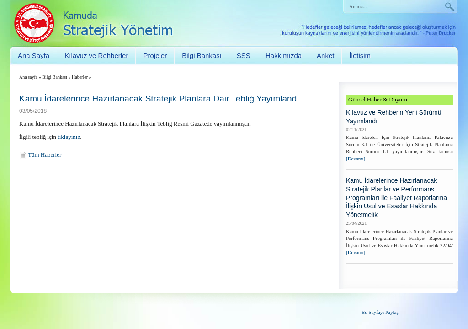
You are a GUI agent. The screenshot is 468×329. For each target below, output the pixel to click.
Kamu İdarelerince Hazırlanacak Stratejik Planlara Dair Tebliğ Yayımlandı (159, 98)
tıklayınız (69, 136)
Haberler (80, 77)
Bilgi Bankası (202, 55)
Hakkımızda (284, 55)
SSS (243, 55)
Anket (325, 55)
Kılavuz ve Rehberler (96, 55)
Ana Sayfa (33, 55)
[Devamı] (355, 158)
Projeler (155, 55)
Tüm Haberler (44, 154)
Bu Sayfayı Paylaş (380, 312)
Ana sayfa (28, 77)
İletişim (360, 55)
